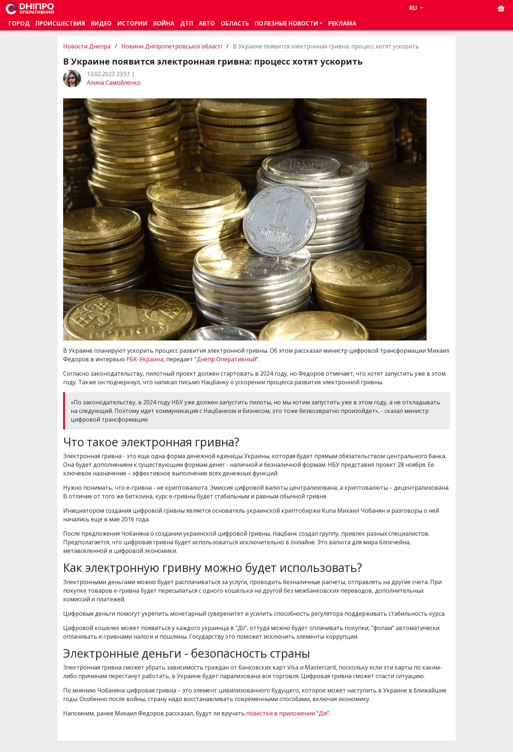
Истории (132, 23)
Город (19, 23)
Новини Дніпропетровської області (171, 46)
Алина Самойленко (114, 82)
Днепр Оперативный (226, 359)
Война (163, 23)
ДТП (186, 23)
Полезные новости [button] (286, 23)
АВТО (207, 23)
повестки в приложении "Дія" (287, 713)
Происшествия (60, 23)
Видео (101, 23)
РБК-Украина (144, 359)
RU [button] (414, 8)
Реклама (342, 23)
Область (235, 23)
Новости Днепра (87, 46)
